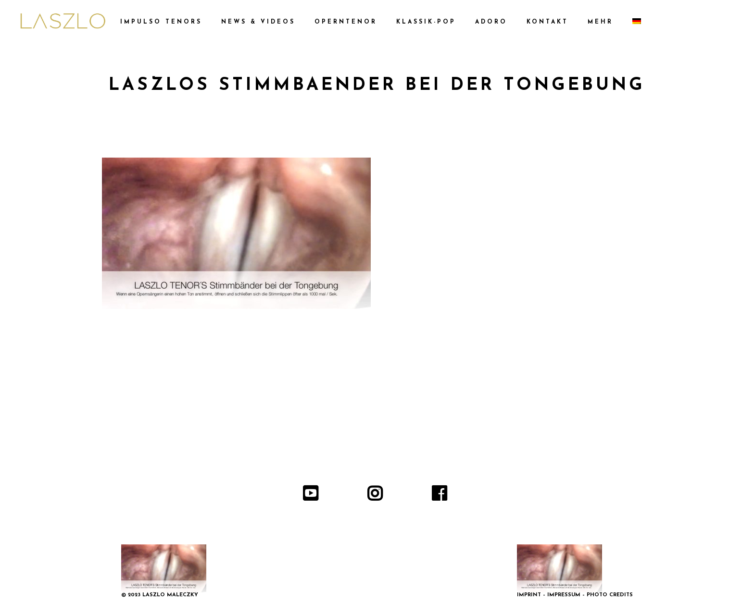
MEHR (600, 22)
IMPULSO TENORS (161, 22)
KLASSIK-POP (426, 22)
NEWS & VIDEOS (258, 22)
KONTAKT (547, 22)
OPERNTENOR (345, 22)
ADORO (491, 22)
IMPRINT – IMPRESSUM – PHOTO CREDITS (575, 595)
